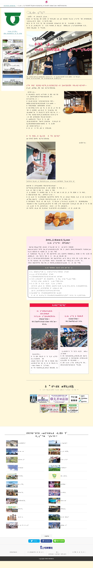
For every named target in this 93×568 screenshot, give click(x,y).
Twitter (34, 548)
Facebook (46, 548)
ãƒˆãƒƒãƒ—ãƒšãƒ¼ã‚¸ (10, 6)
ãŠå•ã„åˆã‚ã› (79, 559)
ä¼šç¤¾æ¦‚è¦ (13, 559)
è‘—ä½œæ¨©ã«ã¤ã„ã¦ (35, 559)
